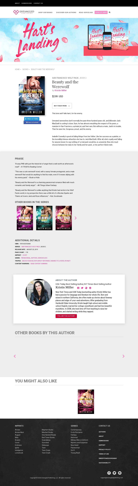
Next (75, 218)
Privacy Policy (105, 449)
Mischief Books (47, 432)
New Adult (74, 445)
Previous (15, 356)
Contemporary (76, 430)
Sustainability (104, 463)
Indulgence (19, 450)
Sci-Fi (73, 450)
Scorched (45, 443)
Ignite (17, 448)
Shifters (34, 258)
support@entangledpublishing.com (112, 478)
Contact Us (38, 3)
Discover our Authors (66, 12)
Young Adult (75, 453)
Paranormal (26, 258)
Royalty (67, 261)
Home (18, 69)
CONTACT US (104, 426)
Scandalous (46, 440)
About (17, 3)
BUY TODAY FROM (62, 106)
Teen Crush (46, 453)
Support (102, 445)
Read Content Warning (39, 263)
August (17, 435)
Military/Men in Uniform (79, 440)
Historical (74, 437)
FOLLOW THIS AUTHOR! (66, 316)
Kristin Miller (61, 90)
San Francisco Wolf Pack (65, 78)
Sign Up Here (101, 12)
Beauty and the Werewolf (43, 69)
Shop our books (45, 12)
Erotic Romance (76, 432)
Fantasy (74, 435)
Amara (17, 430)
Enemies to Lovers (57, 261)
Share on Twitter (31, 119)
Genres (74, 426)
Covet (25, 255)
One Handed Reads (49, 435)
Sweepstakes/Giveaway (108, 458)
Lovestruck (19, 453)
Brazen (17, 440)
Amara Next (19, 432)
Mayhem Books (47, 430)
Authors (102, 432)
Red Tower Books (48, 437)
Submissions (27, 3)
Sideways (45, 445)
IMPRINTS (19, 426)
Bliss (16, 437)
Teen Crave (46, 450)
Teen (44, 448)
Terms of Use (104, 454)
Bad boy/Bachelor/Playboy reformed (36, 261)
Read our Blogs (86, 12)
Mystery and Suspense (79, 443)
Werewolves (42, 258)
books (26, 69)
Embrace (18, 445)
